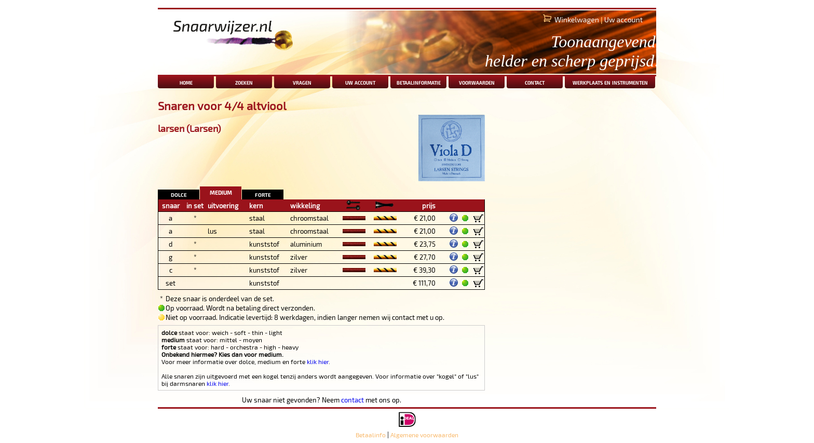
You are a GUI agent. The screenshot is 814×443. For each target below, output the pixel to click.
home (186, 82)
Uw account (623, 19)
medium (221, 191)
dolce (179, 194)
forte (263, 194)
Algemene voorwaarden (424, 434)
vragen (302, 82)
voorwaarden (477, 82)
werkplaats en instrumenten (610, 82)
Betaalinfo (371, 434)
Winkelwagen (576, 19)
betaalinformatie (419, 82)
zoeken (244, 82)
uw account (360, 82)
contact (535, 82)
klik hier (318, 361)
